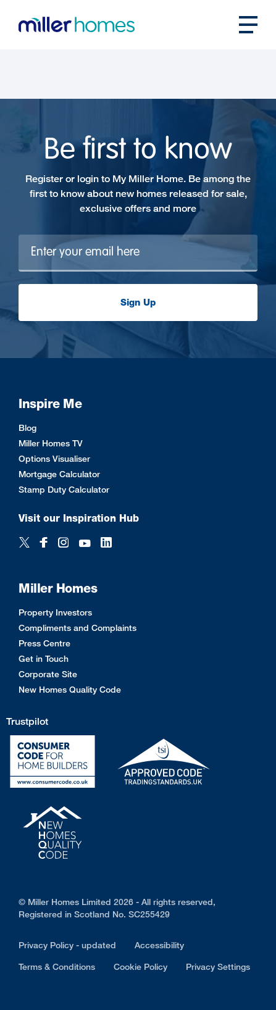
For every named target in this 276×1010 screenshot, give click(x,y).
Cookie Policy (140, 966)
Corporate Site (48, 674)
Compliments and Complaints (77, 627)
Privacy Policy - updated (67, 945)
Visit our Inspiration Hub (79, 518)
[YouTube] (84, 543)
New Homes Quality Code (70, 689)
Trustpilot (27, 721)
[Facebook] (44, 543)
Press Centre (44, 643)
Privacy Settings (218, 966)
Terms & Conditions (57, 966)
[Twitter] (24, 543)
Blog (27, 427)
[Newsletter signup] (138, 253)
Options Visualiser (54, 458)
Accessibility (159, 945)
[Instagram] (63, 543)
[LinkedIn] (106, 543)
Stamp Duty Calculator (64, 489)
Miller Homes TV (51, 443)
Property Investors (55, 612)
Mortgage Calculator (59, 474)
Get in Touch (44, 658)
